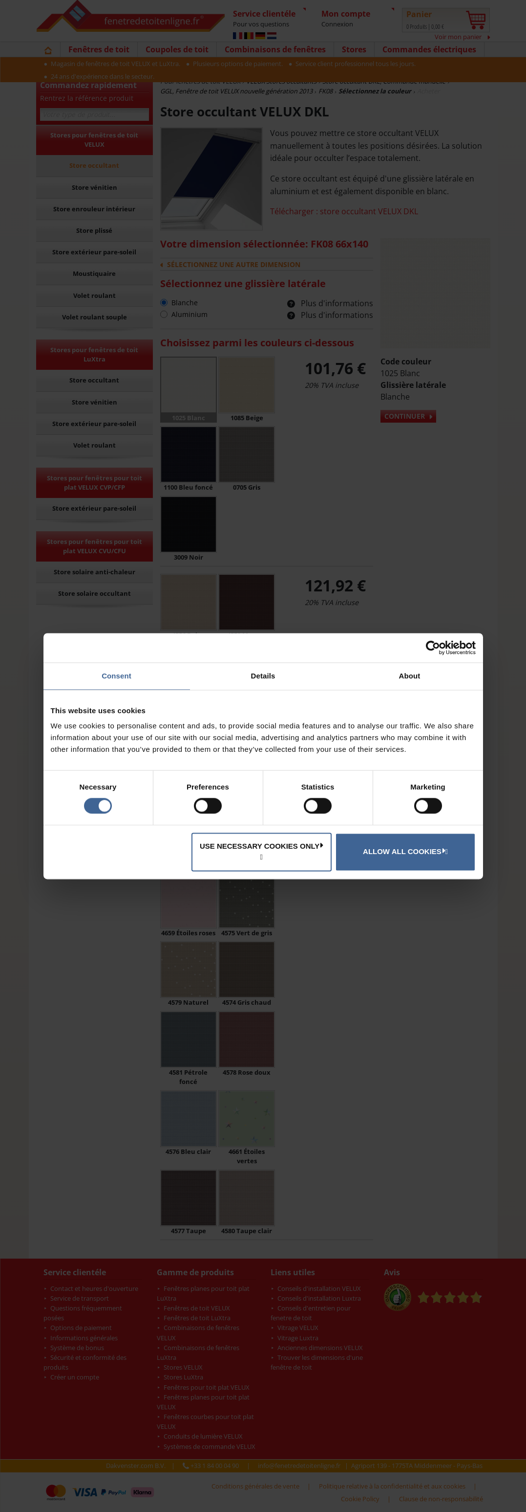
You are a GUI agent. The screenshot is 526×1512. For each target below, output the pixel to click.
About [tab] (410, 676)
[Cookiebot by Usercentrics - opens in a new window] (433, 647)
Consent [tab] (116, 676)
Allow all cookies (404, 851)
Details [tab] (263, 676)
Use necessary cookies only (261, 845)
